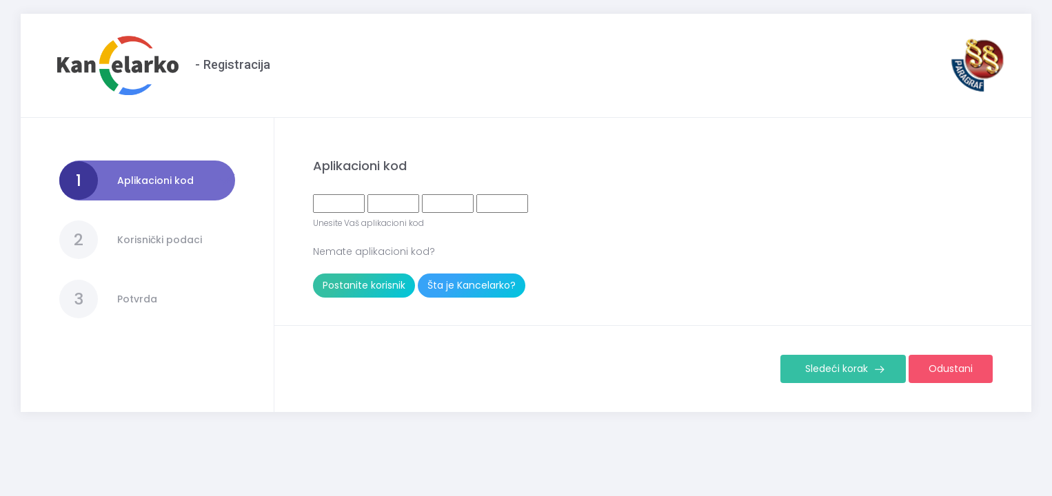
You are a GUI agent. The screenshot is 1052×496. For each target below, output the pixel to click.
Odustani (951, 368)
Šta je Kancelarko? (471, 285)
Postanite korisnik (364, 285)
